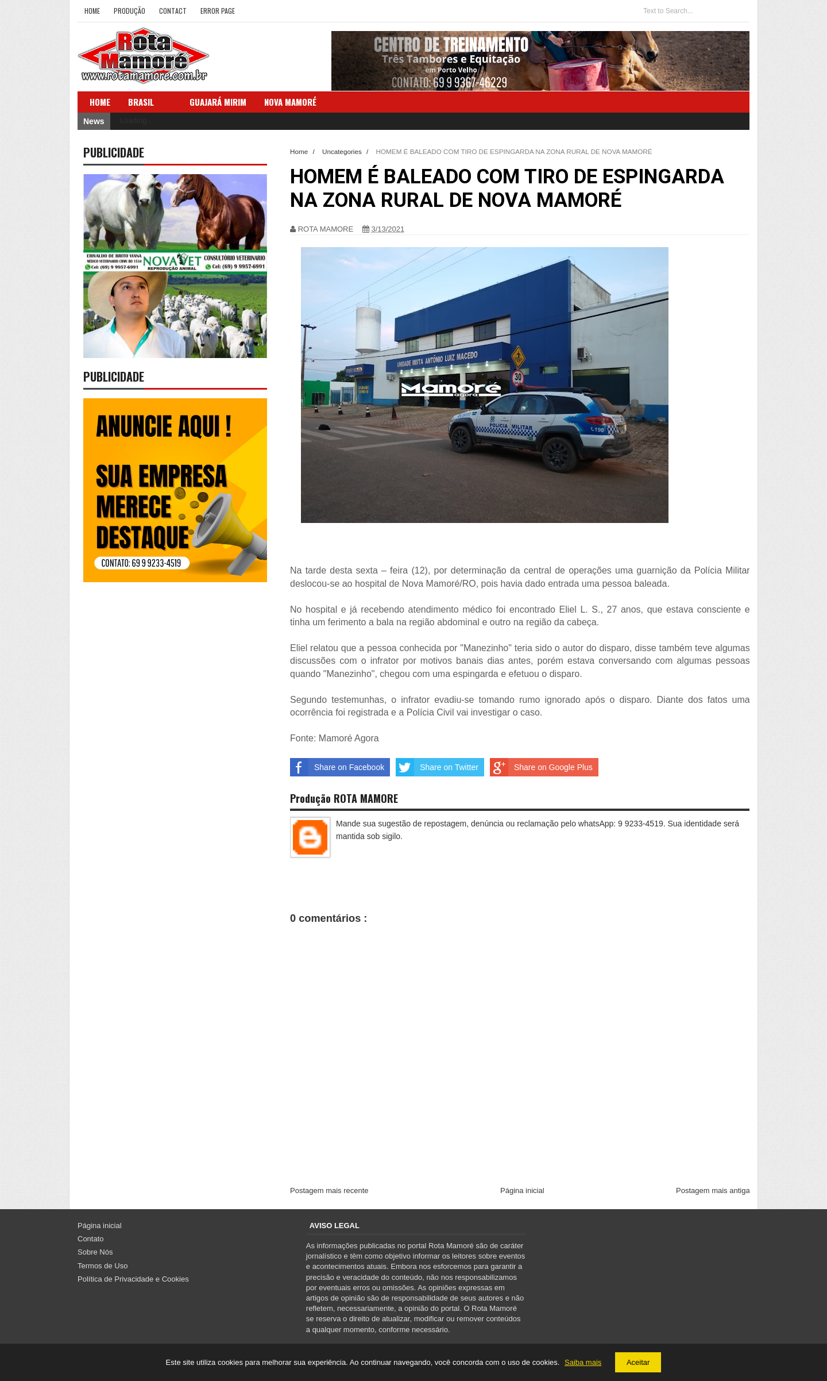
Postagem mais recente (329, 1190)
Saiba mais (583, 1362)
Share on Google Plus (541, 767)
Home (92, 11)
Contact (173, 11)
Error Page (217, 11)
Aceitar (638, 1362)
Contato (91, 1238)
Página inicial (522, 1190)
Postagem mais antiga (713, 1190)
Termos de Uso (102, 1265)
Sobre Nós (95, 1252)
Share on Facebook (337, 767)
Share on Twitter (437, 767)
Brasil (141, 101)
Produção (129, 11)
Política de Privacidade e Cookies (133, 1279)
